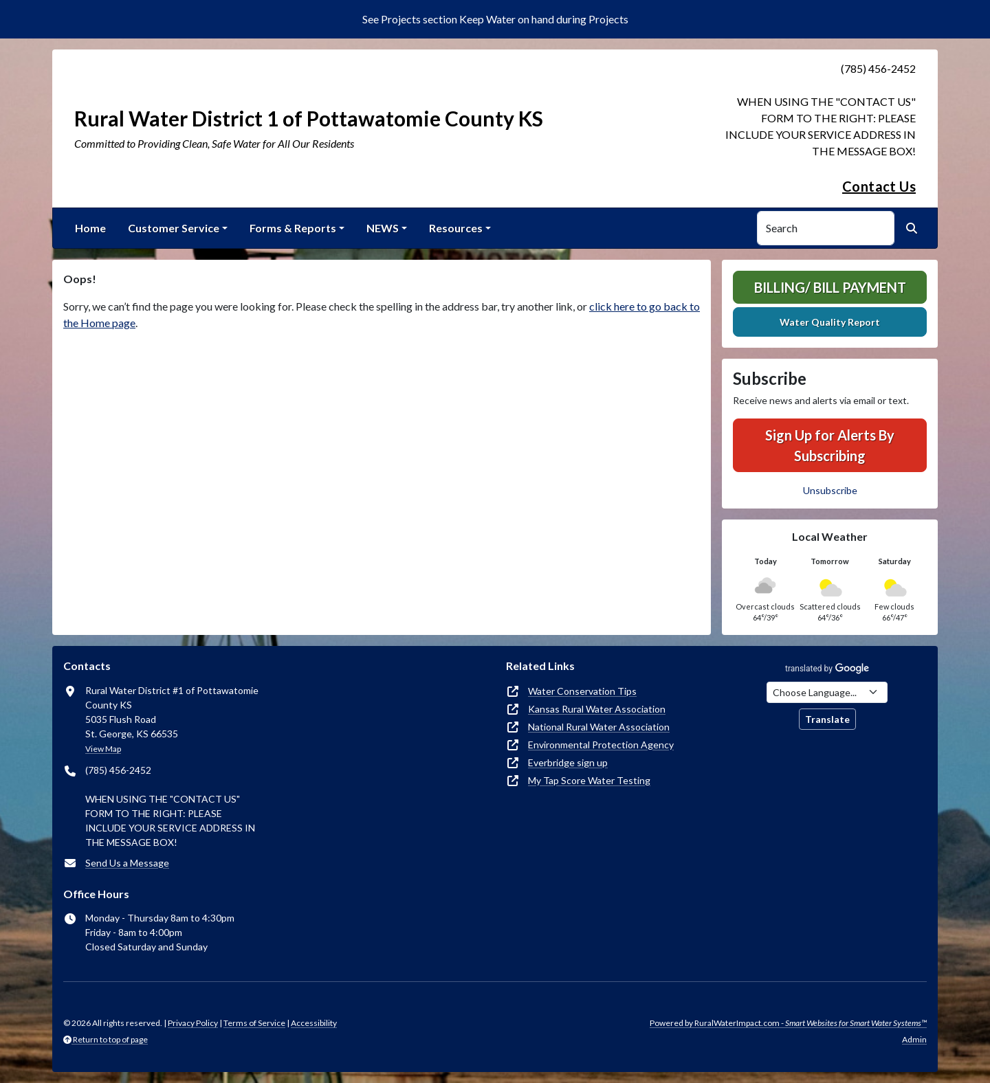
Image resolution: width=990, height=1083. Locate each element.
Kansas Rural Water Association (597, 709)
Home (90, 227)
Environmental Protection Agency (601, 744)
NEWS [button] (382, 227)
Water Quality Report (830, 322)
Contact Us (879, 186)
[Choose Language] (827, 692)
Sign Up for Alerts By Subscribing (829, 445)
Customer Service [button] (173, 227)
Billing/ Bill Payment (830, 287)
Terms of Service (254, 1023)
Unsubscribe (830, 490)
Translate (827, 719)
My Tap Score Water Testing (589, 780)
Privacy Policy (193, 1023)
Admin (914, 1039)
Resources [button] (456, 227)
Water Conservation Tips (582, 691)
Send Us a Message (127, 863)
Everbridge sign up (568, 762)
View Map (103, 749)
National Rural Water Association (599, 727)
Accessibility (314, 1023)
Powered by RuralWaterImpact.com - (788, 1023)
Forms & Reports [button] (293, 227)
